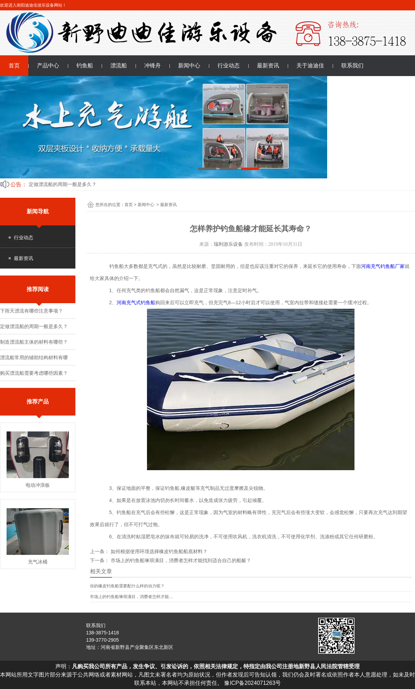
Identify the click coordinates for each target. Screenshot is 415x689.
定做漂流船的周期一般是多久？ (62, 184)
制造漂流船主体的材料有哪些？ (34, 342)
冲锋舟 (152, 65)
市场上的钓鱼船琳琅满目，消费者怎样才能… (131, 596)
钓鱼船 (84, 65)
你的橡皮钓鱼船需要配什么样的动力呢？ (127, 586)
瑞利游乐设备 (228, 244)
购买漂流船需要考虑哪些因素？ (34, 373)
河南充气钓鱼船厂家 (383, 266)
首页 (14, 65)
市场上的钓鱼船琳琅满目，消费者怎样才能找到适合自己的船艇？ (180, 560)
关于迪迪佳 (310, 65)
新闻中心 (189, 65)
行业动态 (229, 65)
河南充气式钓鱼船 (136, 302)
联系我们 (352, 65)
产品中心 (48, 65)
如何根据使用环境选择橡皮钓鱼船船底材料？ (158, 551)
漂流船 (118, 65)
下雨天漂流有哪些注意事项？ (31, 311)
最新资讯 (268, 65)
